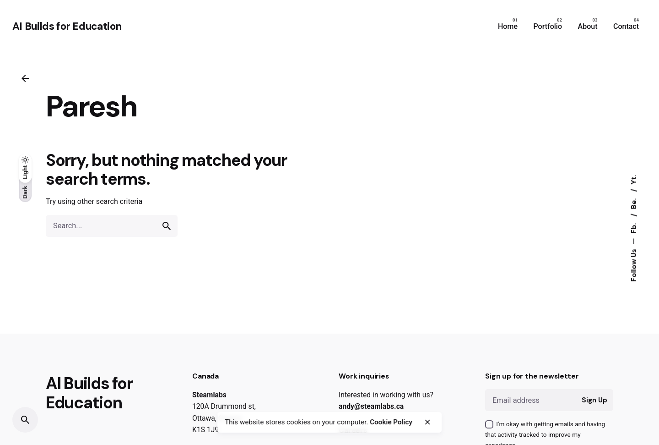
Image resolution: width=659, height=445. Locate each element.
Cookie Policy (391, 422)
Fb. (633, 227)
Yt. (633, 179)
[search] (167, 226)
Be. (633, 202)
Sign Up (594, 400)
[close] (427, 422)
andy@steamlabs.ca (371, 406)
